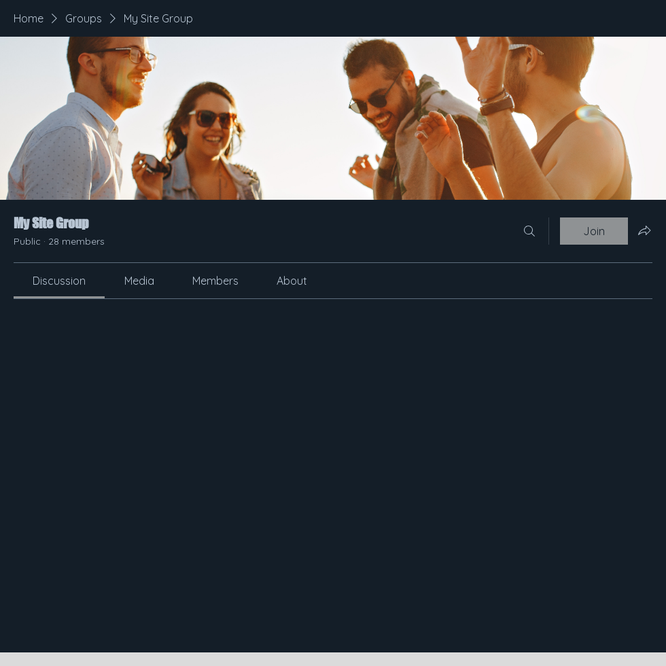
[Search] (529, 231)
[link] (59, 280)
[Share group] (644, 230)
